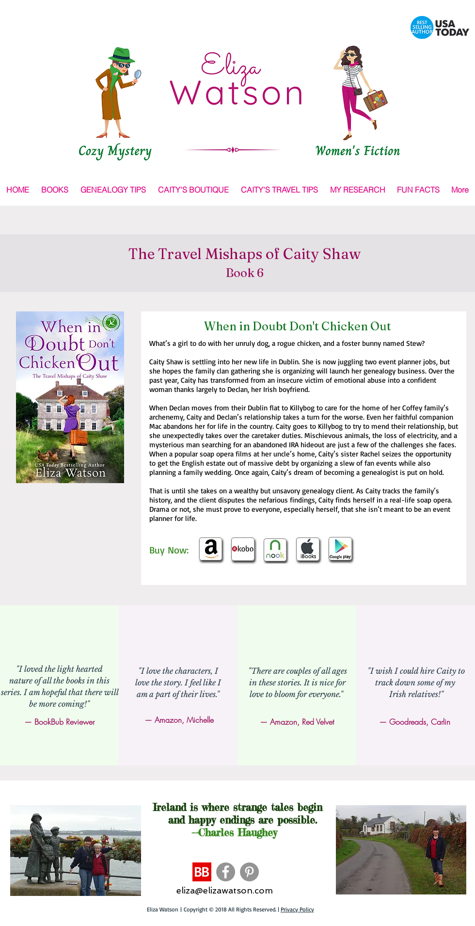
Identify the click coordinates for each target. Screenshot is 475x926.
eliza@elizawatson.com (224, 890)
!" (87, 704)
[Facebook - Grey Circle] (225, 871)
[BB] (201, 871)
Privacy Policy (297, 909)
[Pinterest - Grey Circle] (249, 871)
